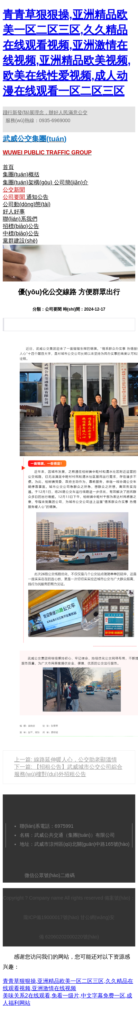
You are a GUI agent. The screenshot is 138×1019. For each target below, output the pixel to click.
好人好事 (14, 211)
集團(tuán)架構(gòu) (28, 182)
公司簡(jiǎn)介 (71, 182)
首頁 (8, 167)
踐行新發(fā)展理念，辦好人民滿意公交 (45, 112)
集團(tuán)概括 (21, 174)
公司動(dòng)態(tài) (26, 204)
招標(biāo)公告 (21, 226)
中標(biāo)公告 (21, 233)
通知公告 (37, 197)
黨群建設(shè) (20, 241)
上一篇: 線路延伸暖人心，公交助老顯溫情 (65, 760)
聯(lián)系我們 (20, 219)
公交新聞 (14, 190)
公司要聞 (14, 197)
